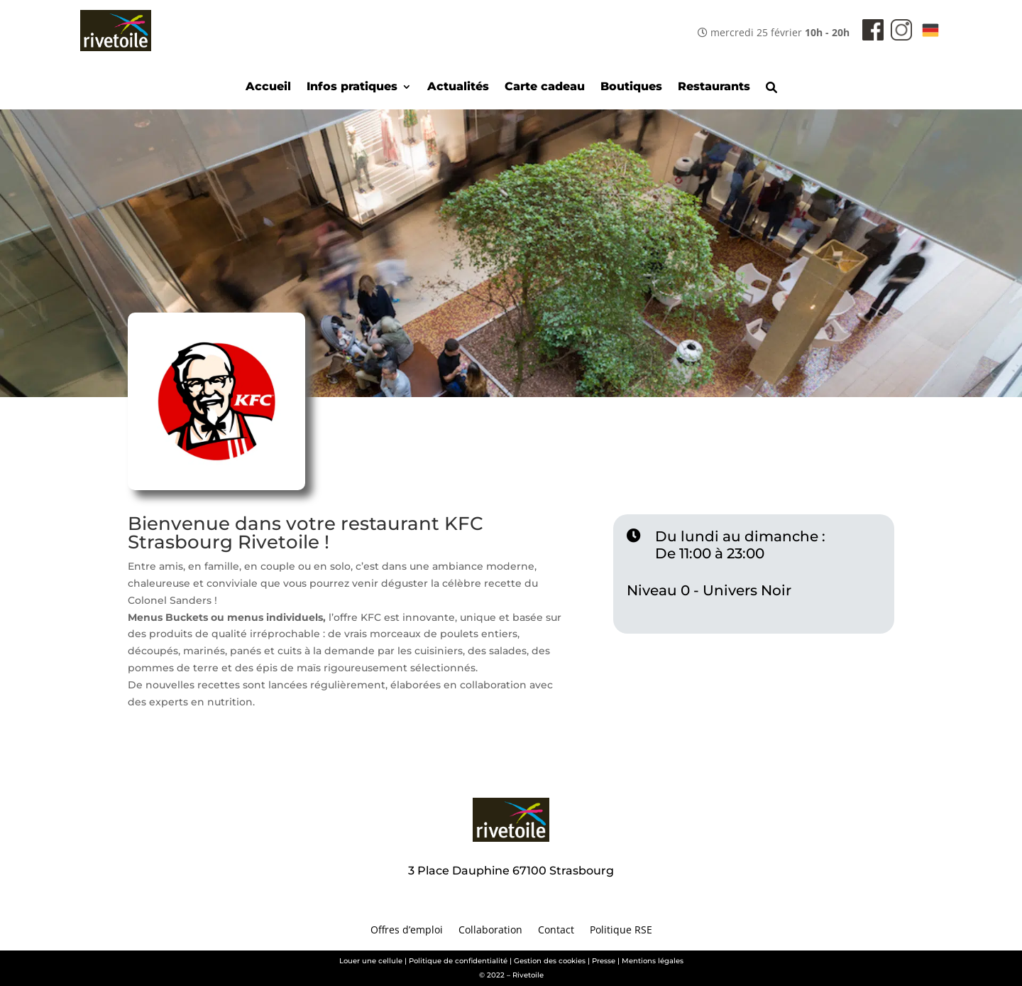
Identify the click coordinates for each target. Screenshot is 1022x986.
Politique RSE (621, 930)
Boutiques (631, 87)
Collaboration (490, 930)
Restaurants (714, 87)
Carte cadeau (545, 87)
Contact (556, 930)
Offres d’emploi (406, 930)
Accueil (268, 87)
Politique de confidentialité (458, 960)
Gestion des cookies (550, 960)
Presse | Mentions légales (637, 960)
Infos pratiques (352, 87)
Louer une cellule (370, 960)
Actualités (458, 87)
